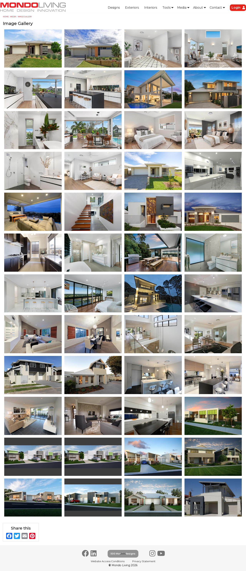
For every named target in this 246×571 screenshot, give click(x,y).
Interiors (150, 7)
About (198, 7)
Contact (216, 7)
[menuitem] (113, 7)
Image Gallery (25, 17)
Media (181, 7)
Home (6, 17)
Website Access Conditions (108, 561)
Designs (114, 7)
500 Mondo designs (123, 553)
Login (236, 7)
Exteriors (132, 7)
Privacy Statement (143, 561)
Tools (166, 7)
